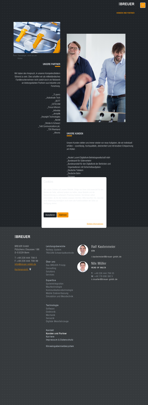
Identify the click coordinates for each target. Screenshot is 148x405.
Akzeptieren (50, 214)
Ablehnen (63, 214)
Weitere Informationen (95, 224)
